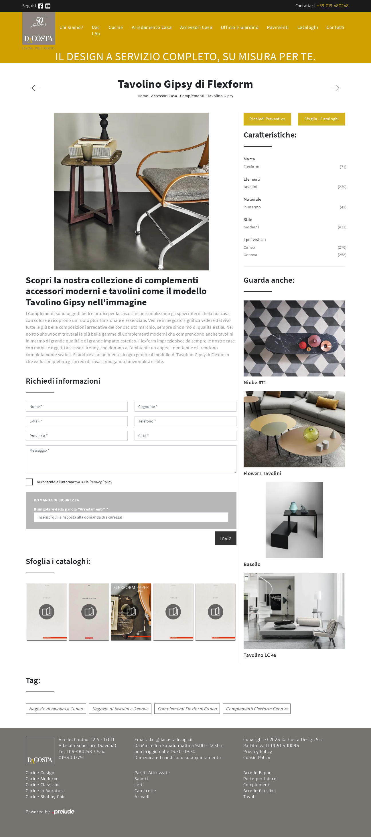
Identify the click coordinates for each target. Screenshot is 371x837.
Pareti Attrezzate (152, 773)
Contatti (335, 27)
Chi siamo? (71, 27)
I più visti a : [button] (255, 239)
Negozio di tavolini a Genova (120, 709)
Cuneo (294, 247)
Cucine (116, 27)
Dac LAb (96, 31)
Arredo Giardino (259, 791)
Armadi (142, 797)
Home (143, 95)
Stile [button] (248, 219)
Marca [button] (249, 159)
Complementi (192, 95)
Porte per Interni (260, 779)
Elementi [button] (252, 179)
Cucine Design (40, 773)
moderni (294, 227)
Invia (226, 538)
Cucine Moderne (42, 779)
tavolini (294, 187)
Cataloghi (307, 27)
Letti (139, 785)
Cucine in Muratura (45, 791)
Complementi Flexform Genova (256, 709)
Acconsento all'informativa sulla (74, 481)
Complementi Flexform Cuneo (187, 709)
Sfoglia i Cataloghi (321, 118)
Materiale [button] (252, 199)
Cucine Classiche (43, 785)
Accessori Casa (196, 27)
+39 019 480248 (333, 6)
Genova (294, 255)
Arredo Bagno (257, 773)
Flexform (294, 167)
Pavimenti (278, 27)
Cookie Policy (256, 757)
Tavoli (249, 797)
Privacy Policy (101, 481)
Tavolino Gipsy (220, 95)
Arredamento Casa (152, 27)
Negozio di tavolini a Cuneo (56, 709)
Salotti (141, 779)
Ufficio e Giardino (240, 27)
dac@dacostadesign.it (171, 739)
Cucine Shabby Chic (45, 797)
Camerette (145, 791)
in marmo (294, 207)
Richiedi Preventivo (267, 118)
